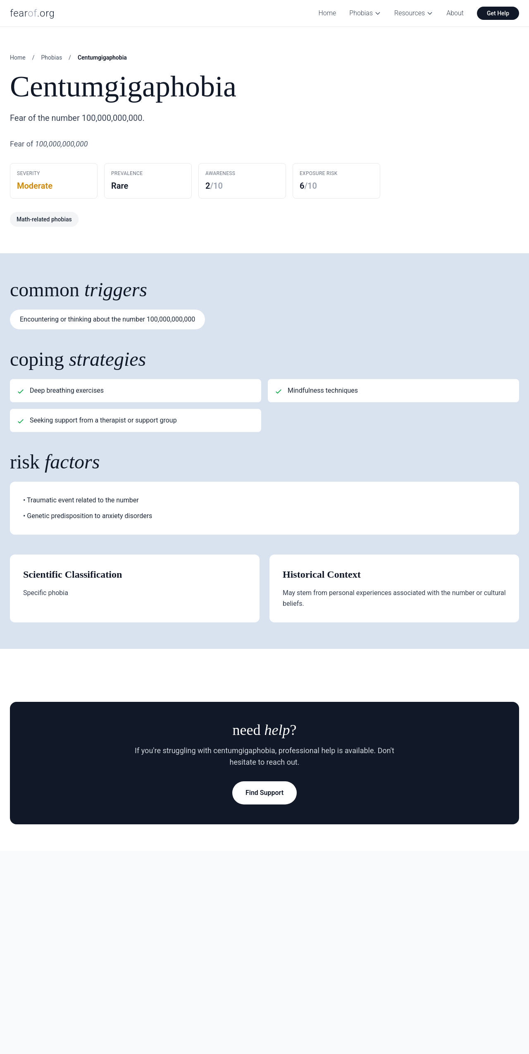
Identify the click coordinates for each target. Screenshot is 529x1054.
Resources (413, 13)
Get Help (498, 13)
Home (327, 13)
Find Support (264, 793)
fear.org (32, 13)
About (455, 13)
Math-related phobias (44, 219)
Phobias (365, 13)
